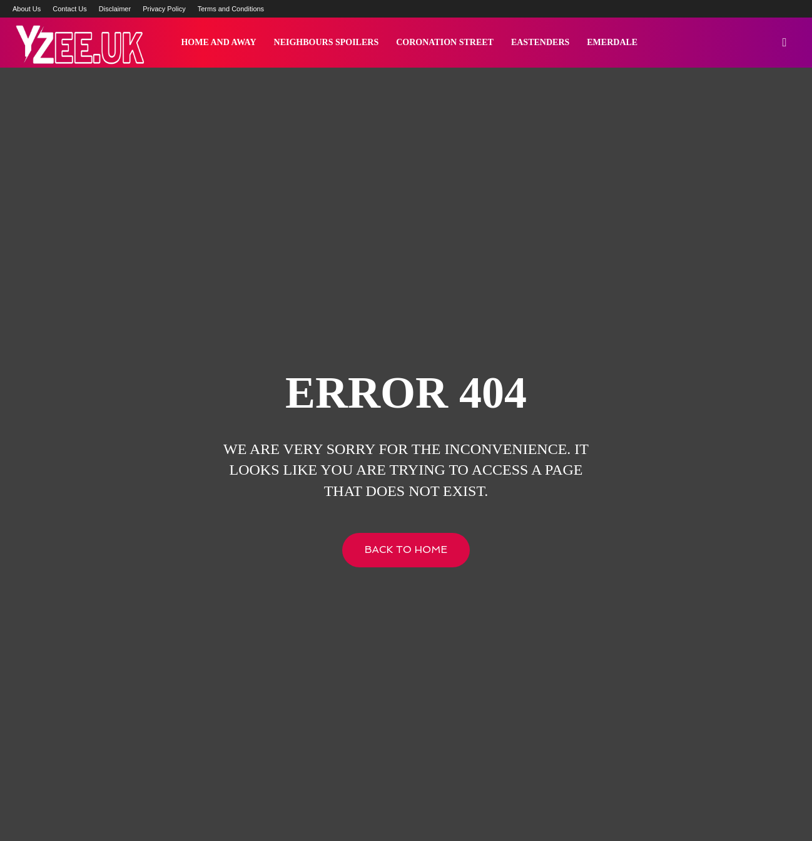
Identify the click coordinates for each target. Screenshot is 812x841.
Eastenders (540, 42)
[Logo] (79, 43)
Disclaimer (115, 9)
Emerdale (612, 42)
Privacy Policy (164, 9)
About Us (27, 9)
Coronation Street (445, 42)
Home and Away (218, 42)
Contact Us (69, 9)
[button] (784, 43)
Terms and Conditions (231, 9)
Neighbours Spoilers (326, 42)
